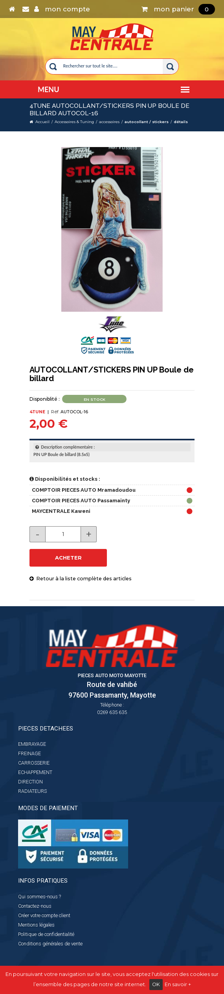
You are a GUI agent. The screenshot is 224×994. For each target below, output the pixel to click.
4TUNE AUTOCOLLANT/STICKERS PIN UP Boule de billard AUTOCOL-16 (109, 109)
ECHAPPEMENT (35, 772)
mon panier (178, 9)
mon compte (62, 9)
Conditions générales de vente (50, 944)
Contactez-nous (34, 906)
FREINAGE (29, 753)
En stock (94, 399)
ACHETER (68, 557)
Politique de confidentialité (46, 934)
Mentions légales (36, 925)
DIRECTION (30, 782)
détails (181, 122)
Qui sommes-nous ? (39, 897)
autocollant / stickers (147, 122)
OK (156, 984)
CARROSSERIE (34, 763)
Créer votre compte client (44, 915)
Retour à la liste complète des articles (80, 578)
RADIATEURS (32, 791)
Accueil (42, 122)
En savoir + (178, 984)
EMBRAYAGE (32, 744)
